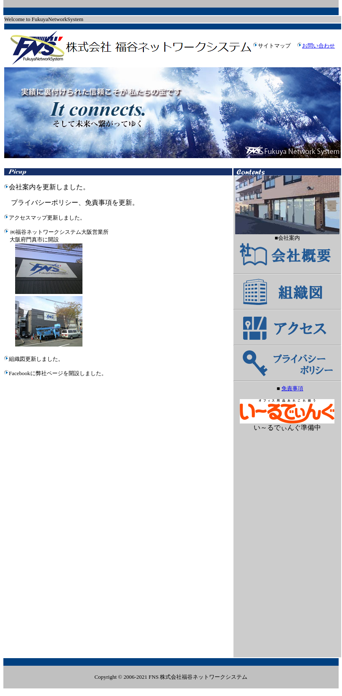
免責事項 (292, 388)
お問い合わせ (318, 45)
